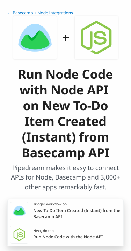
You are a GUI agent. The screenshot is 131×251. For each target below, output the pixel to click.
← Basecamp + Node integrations (40, 13)
